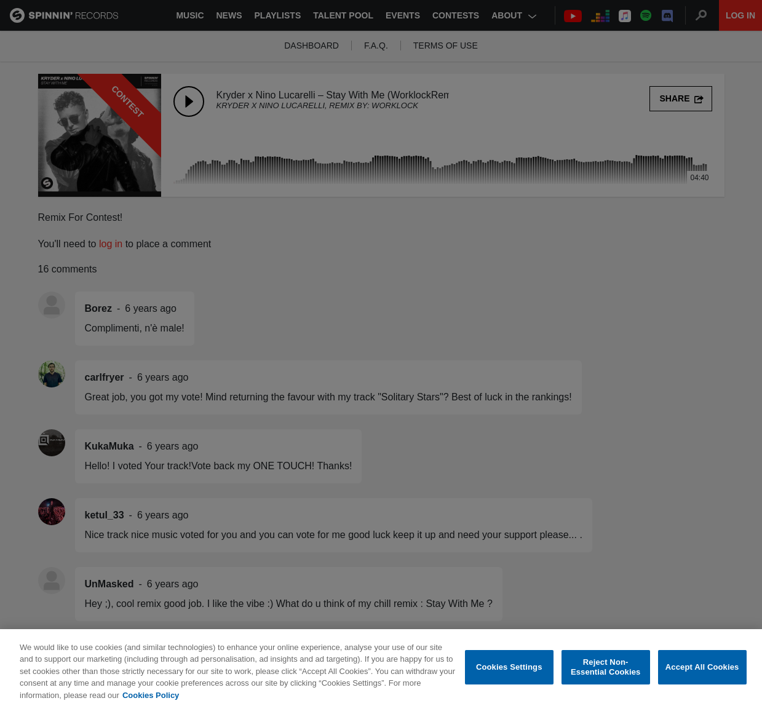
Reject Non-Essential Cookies (605, 675)
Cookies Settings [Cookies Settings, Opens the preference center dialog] (509, 675)
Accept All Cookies (702, 675)
